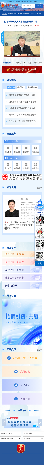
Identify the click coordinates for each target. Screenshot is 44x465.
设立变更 (8, 168)
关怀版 (9, 1)
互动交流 (33, 13)
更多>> (39, 188)
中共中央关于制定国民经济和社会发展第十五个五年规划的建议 (24, 108)
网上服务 (28, 13)
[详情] (37, 25)
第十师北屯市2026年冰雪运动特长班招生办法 (24, 115)
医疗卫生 (17, 152)
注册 (35, 1)
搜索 (39, 6)
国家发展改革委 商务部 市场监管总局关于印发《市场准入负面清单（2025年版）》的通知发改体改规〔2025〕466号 (24, 102)
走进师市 (10, 13)
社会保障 (26, 168)
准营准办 (35, 168)
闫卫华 (24, 199)
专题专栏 (39, 13)
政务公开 (22, 13)
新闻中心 (16, 13)
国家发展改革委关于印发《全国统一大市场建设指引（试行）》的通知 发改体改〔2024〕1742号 (24, 95)
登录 (31, 1)
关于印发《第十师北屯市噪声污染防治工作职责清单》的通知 (24, 121)
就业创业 (35, 152)
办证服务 (8, 152)
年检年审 (17, 168)
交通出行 (26, 152)
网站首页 (4, 13)
